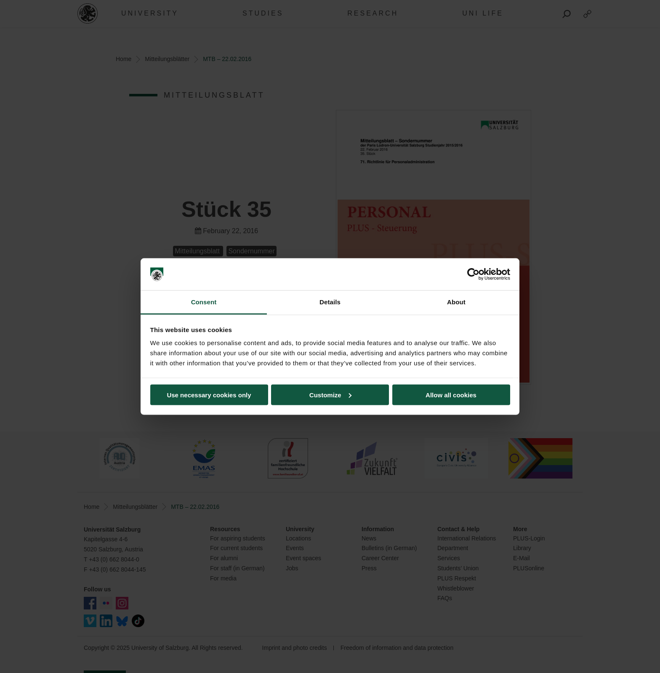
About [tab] (456, 302)
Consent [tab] (204, 302)
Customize (330, 394)
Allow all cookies (451, 394)
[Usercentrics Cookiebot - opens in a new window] (473, 274)
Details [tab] (330, 302)
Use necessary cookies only (209, 394)
